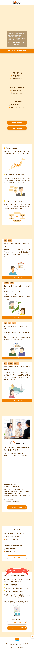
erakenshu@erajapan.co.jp (14, 501)
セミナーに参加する (17, 128)
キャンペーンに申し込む (17, 628)
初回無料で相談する (17, 122)
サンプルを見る (17, 623)
